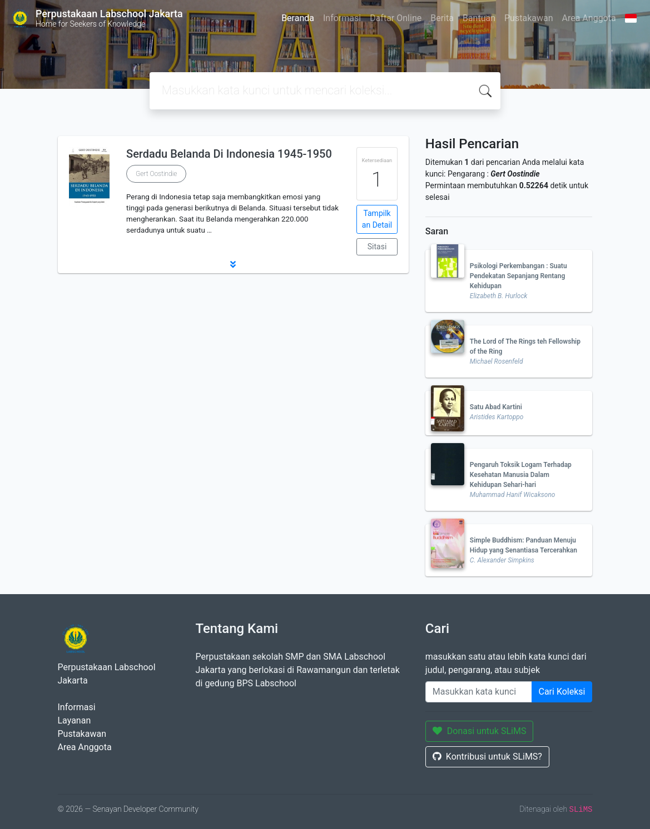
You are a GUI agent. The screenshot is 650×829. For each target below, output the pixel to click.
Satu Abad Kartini (496, 407)
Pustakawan (528, 18)
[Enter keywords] (478, 691)
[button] (233, 264)
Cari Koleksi (562, 691)
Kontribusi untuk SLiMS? (487, 756)
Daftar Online (395, 18)
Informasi (342, 18)
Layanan (74, 720)
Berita (442, 18)
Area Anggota (589, 18)
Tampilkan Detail (377, 219)
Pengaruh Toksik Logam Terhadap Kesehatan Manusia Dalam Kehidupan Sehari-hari (521, 475)
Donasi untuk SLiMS (480, 731)
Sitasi (377, 246)
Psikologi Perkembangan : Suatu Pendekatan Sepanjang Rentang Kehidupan (518, 276)
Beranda (297, 18)
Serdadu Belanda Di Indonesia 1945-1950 (229, 153)
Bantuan (479, 18)
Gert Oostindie (156, 174)
